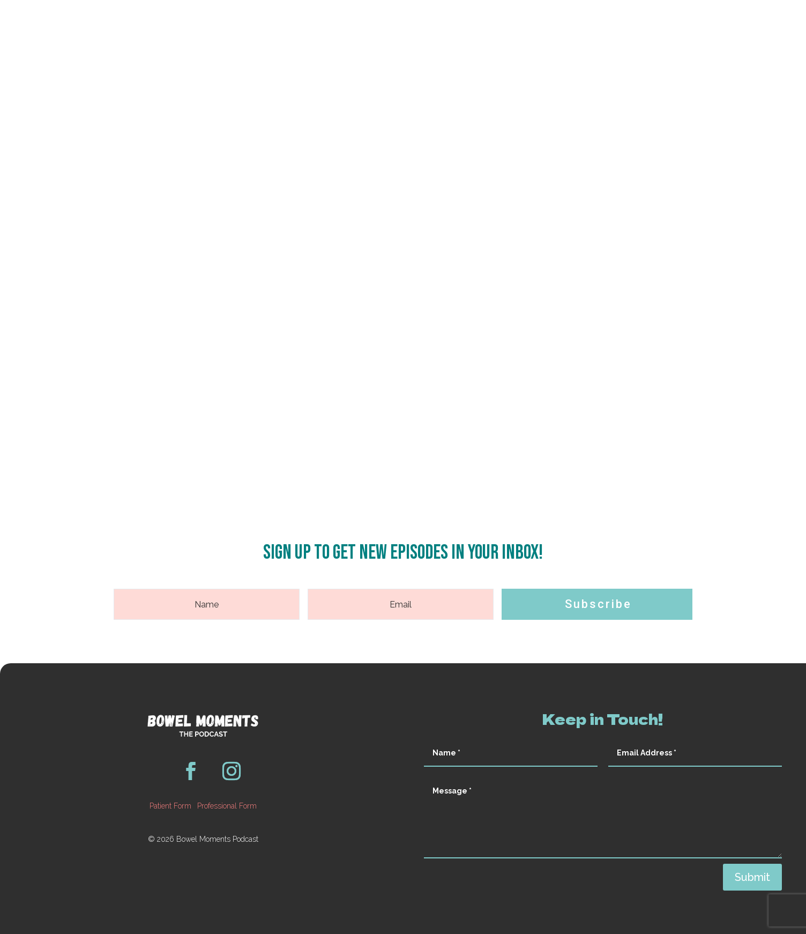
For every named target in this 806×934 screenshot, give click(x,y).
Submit (752, 877)
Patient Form (170, 806)
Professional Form (227, 806)
